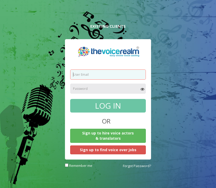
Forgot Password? (137, 165)
